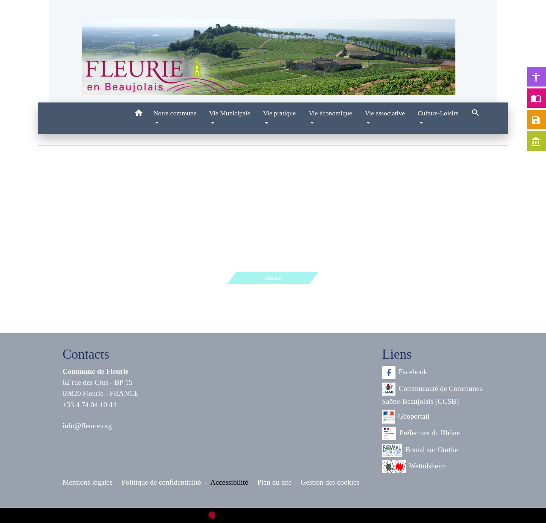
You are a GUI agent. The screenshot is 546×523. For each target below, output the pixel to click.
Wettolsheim (414, 466)
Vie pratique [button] (279, 113)
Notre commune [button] (174, 113)
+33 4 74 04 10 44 (89, 405)
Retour (272, 278)
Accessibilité (229, 482)
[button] (138, 114)
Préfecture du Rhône (421, 433)
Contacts (86, 354)
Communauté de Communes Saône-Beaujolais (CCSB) (432, 394)
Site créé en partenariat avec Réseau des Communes (273, 515)
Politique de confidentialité (161, 482)
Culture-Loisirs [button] (437, 113)
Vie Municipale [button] (229, 113)
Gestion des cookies (330, 482)
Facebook (404, 372)
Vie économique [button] (330, 113)
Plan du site (274, 482)
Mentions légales (88, 482)
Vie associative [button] (385, 113)
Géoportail (406, 417)
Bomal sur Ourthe (420, 450)
